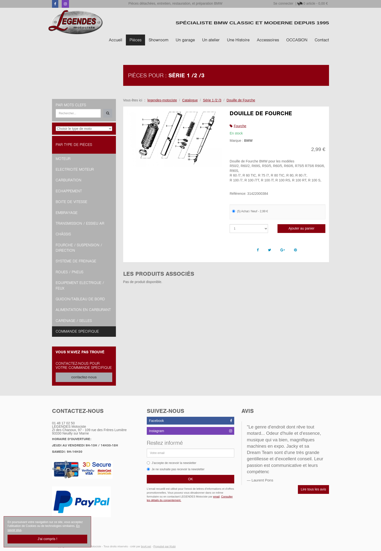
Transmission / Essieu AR (80, 223)
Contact (322, 40)
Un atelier (211, 40)
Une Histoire (238, 40)
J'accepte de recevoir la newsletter (171, 463)
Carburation (68, 180)
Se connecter (283, 3)
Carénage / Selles (74, 320)
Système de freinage (76, 261)
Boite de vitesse (71, 201)
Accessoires (268, 40)
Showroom (158, 40)
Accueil (115, 40)
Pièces (135, 40)
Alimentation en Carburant (83, 309)
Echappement (69, 191)
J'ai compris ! (47, 539)
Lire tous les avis (313, 489)
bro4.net (146, 546)
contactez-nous (84, 377)
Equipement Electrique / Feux (80, 285)
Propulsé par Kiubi (164, 546)
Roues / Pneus (69, 272)
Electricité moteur (75, 169)
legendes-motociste (162, 100)
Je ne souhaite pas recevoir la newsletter (175, 469)
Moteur (63, 158)
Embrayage (67, 212)
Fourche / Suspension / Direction (79, 248)
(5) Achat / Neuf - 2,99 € (250, 211)
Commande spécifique (77, 331)
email (216, 496)
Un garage (185, 40)
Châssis (63, 234)
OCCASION (296, 40)
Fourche (240, 126)
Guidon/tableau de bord (80, 299)
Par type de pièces (74, 144)
